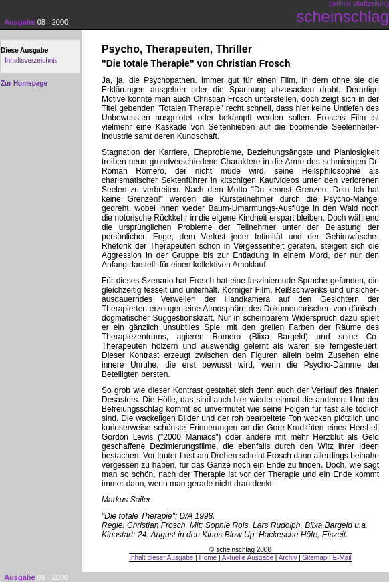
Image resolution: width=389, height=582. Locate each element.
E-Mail (341, 557)
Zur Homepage (24, 83)
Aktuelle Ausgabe (247, 557)
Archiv (288, 557)
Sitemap (315, 557)
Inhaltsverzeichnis (31, 60)
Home (208, 557)
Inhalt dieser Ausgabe (161, 557)
